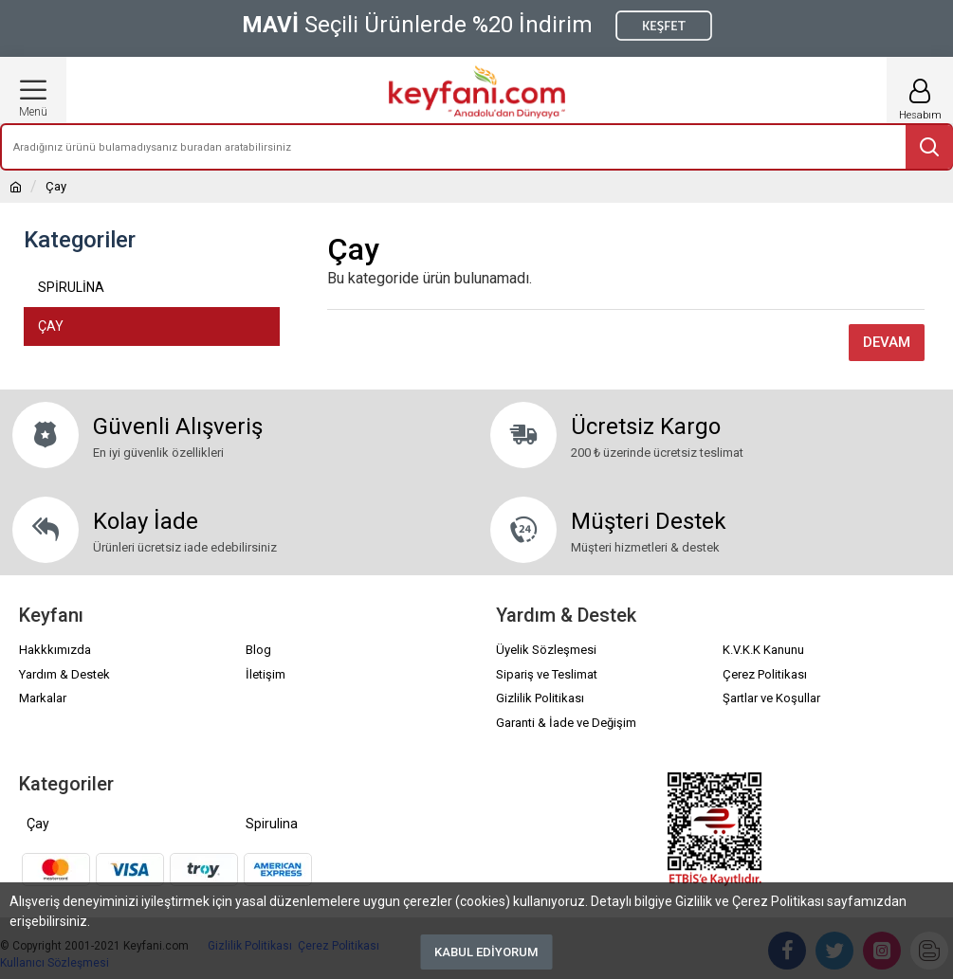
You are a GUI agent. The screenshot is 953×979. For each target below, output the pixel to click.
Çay (38, 823)
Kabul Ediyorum (486, 952)
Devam (886, 342)
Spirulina (272, 823)
